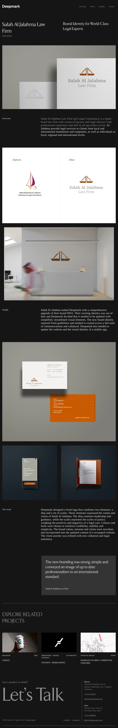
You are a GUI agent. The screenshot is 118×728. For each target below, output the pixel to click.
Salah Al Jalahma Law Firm (57, 118)
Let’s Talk (32, 695)
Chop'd (6, 660)
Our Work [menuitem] (82, 7)
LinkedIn (66, 720)
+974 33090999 (90, 715)
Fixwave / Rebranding (53, 662)
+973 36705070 (90, 694)
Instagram (76, 720)
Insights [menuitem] (102, 7)
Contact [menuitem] (111, 7)
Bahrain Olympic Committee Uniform (96, 661)
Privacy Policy (31, 720)
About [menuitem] (92, 7)
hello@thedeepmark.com (93, 699)
